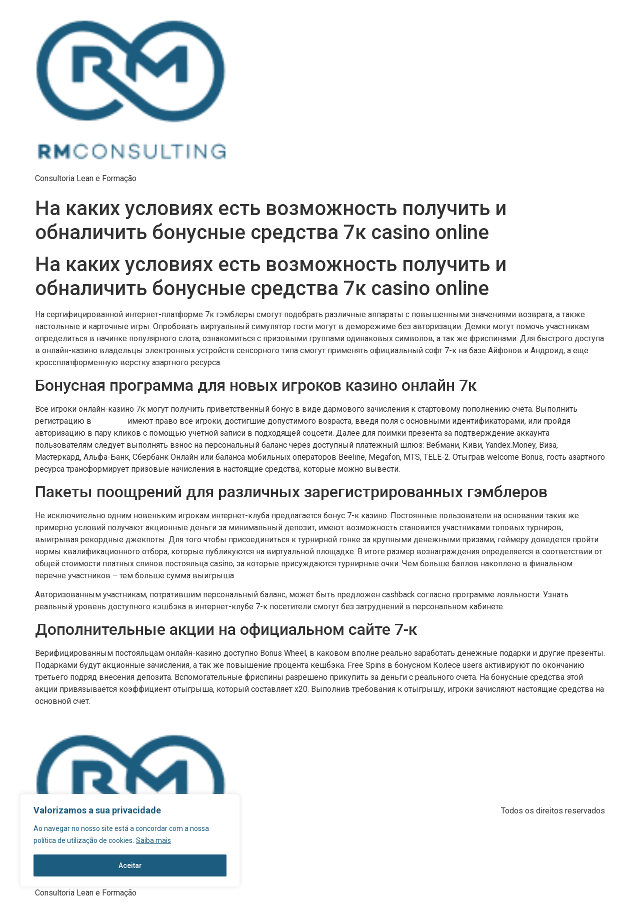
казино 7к (110, 421)
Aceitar (130, 865)
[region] (130, 840)
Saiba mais (153, 840)
